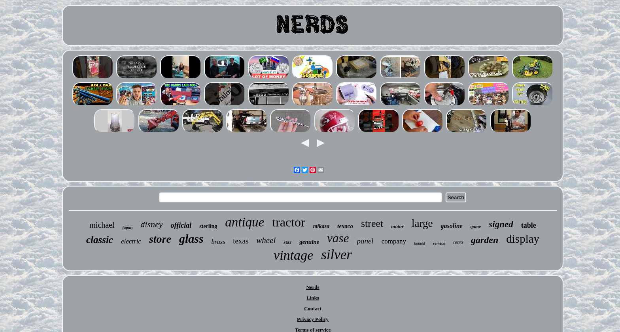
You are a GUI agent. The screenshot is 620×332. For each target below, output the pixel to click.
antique (244, 222)
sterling (208, 226)
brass (218, 241)
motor (397, 226)
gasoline (452, 226)
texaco (345, 226)
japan (128, 227)
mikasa (321, 226)
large (422, 223)
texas (240, 241)
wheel (266, 240)
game (476, 226)
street (372, 223)
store (160, 239)
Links (312, 298)
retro (458, 242)
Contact (312, 308)
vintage (293, 255)
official (180, 225)
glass (191, 238)
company (394, 241)
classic (99, 239)
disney (151, 224)
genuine (309, 242)
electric (131, 241)
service (439, 243)
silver (336, 254)
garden (484, 240)
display (522, 238)
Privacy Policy (313, 319)
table (528, 225)
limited (419, 243)
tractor (288, 222)
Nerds (312, 287)
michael (101, 225)
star (287, 242)
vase (338, 238)
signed (501, 224)
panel (365, 241)
